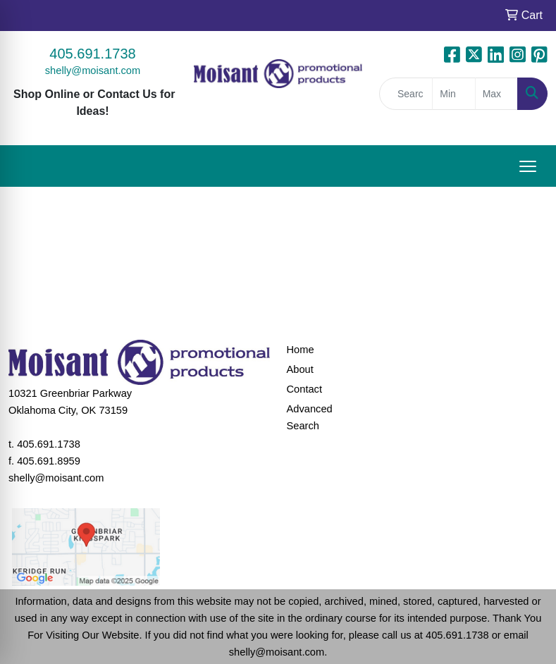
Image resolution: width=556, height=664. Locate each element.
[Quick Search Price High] (496, 94)
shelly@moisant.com (92, 70)
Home (300, 349)
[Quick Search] (406, 94)
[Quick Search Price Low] (453, 94)
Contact (305, 389)
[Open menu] (528, 166)
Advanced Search (310, 417)
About (300, 369)
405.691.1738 (92, 53)
